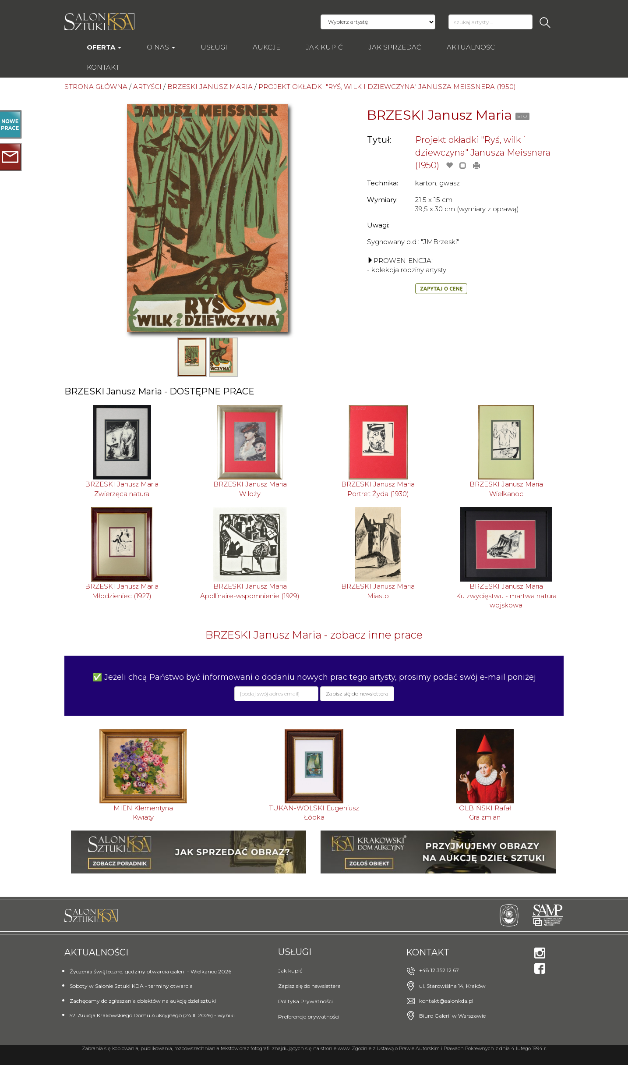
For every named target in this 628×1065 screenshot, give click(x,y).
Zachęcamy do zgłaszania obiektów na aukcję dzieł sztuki (143, 1001)
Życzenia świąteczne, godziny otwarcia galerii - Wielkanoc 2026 (150, 971)
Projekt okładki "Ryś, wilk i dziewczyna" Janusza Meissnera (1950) (482, 152)
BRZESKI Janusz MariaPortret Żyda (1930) (378, 488)
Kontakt (103, 67)
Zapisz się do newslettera (309, 986)
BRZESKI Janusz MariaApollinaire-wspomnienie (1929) (250, 591)
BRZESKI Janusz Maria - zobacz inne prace (314, 634)
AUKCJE (266, 47)
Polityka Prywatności (305, 1001)
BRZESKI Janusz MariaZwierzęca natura (122, 488)
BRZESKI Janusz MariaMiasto (378, 591)
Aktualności (472, 47)
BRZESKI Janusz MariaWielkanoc (506, 488)
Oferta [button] (104, 47)
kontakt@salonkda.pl (446, 1001)
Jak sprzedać (394, 47)
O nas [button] (161, 47)
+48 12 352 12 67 (439, 970)
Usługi (214, 47)
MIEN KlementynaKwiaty (143, 812)
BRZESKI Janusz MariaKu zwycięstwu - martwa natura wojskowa (506, 595)
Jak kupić (324, 47)
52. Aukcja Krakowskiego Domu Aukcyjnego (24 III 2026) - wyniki (152, 1015)
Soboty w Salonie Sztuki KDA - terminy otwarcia (131, 986)
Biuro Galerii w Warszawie (452, 1015)
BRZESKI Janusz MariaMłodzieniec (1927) (122, 591)
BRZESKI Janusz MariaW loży (250, 488)
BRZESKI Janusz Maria (439, 115)
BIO (522, 116)
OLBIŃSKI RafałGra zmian (485, 812)
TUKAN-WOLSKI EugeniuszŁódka (314, 812)
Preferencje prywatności (308, 1016)
